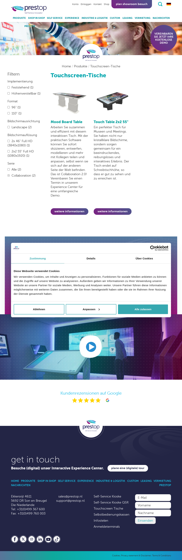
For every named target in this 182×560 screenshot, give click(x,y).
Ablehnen (39, 309)
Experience (72, 18)
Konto (75, 4)
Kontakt (97, 4)
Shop (106, 4)
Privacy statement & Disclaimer (136, 555)
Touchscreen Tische (108, 508)
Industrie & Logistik (95, 18)
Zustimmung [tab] (38, 258)
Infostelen (101, 520)
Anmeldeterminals (107, 526)
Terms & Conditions (161, 555)
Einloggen (86, 4)
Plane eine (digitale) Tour (127, 468)
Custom (115, 18)
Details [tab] (91, 258)
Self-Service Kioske (107, 496)
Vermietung (142, 18)
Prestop (29, 26)
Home (67, 66)
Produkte (19, 18)
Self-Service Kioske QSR (111, 502)
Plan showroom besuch (132, 4)
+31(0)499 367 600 (31, 509)
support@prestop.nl (70, 500)
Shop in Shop (36, 18)
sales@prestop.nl (70, 496)
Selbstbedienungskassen (111, 514)
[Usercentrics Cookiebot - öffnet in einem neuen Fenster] (152, 248)
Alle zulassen (143, 309)
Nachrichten (161, 18)
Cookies (116, 555)
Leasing (127, 18)
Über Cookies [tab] (144, 258)
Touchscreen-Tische (105, 66)
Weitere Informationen (69, 211)
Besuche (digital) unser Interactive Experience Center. (57, 468)
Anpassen (91, 309)
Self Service (55, 18)
